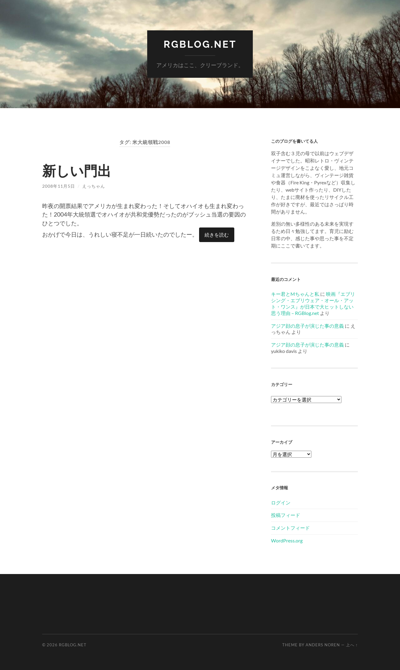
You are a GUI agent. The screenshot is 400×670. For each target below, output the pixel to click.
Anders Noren (323, 644)
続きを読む (217, 235)
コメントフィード (290, 528)
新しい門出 (76, 170)
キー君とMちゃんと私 (295, 294)
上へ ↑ (352, 644)
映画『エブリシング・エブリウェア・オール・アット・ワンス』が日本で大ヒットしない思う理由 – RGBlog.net (313, 303)
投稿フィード (285, 515)
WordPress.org (287, 540)
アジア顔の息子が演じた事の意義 (307, 326)
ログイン (280, 502)
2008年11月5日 (58, 186)
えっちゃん (93, 186)
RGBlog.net (200, 44)
